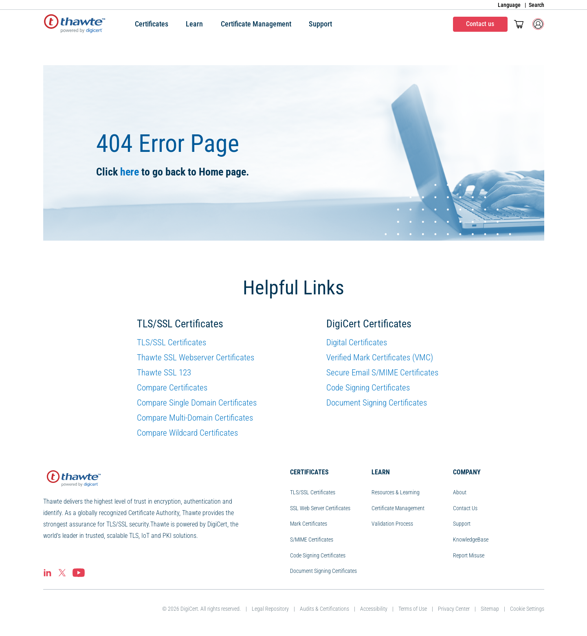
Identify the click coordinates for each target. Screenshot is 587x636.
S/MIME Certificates (311, 539)
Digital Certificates (356, 342)
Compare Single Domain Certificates (197, 403)
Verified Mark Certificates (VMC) (379, 357)
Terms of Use (412, 609)
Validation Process (392, 523)
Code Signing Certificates (368, 388)
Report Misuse (468, 555)
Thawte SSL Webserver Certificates (195, 357)
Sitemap (490, 609)
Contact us (480, 24)
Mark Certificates (308, 523)
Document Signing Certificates (376, 403)
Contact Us (465, 508)
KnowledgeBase (470, 539)
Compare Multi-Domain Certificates (195, 418)
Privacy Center (454, 609)
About (459, 492)
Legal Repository (270, 609)
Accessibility (373, 609)
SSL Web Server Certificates (320, 508)
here (129, 172)
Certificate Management (398, 508)
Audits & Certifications (324, 609)
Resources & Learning (396, 492)
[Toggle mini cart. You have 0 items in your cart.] (519, 24)
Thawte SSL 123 (164, 372)
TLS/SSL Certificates (171, 342)
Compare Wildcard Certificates (187, 433)
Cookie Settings (527, 609)
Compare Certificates (172, 388)
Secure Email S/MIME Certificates (382, 372)
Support (461, 523)
